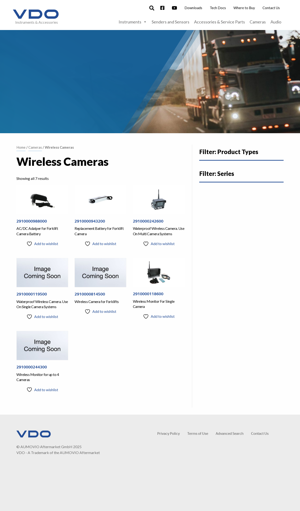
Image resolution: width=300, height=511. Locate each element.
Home (21, 147)
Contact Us (271, 8)
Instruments (133, 21)
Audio (275, 21)
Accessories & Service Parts (219, 21)
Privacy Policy (168, 433)
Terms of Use (197, 433)
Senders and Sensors (170, 21)
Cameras (258, 21)
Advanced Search (230, 433)
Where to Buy (244, 8)
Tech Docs (218, 8)
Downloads (193, 8)
